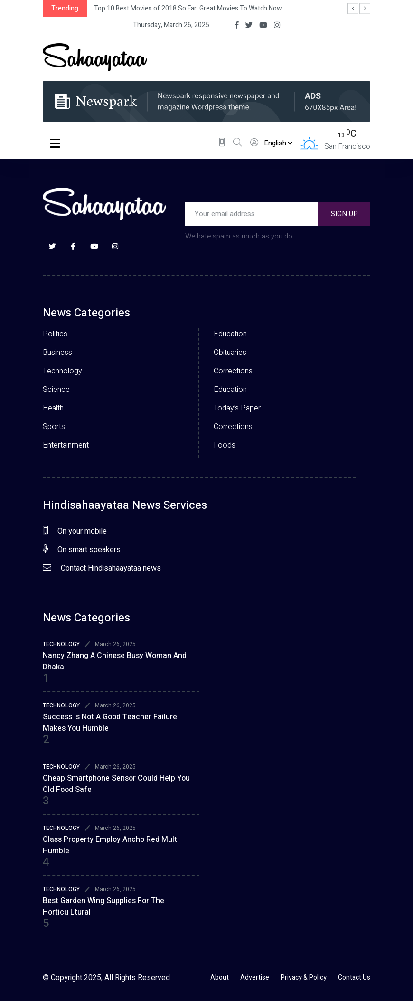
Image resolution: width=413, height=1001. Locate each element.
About (219, 977)
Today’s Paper (237, 408)
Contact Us (354, 977)
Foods (224, 445)
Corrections (233, 371)
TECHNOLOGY (61, 644)
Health (53, 408)
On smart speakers (82, 549)
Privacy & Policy (304, 977)
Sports (54, 426)
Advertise (254, 977)
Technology (62, 371)
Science (56, 389)
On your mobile (75, 531)
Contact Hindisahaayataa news (102, 568)
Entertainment (66, 445)
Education (230, 334)
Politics (55, 334)
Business (57, 352)
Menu (55, 144)
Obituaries (230, 352)
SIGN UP (344, 214)
